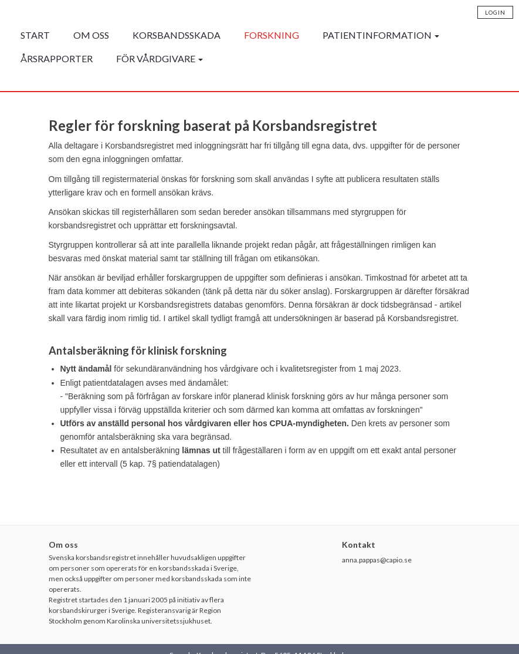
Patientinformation (381, 35)
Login (495, 12)
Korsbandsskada (177, 35)
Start (35, 35)
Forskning (271, 35)
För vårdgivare (159, 58)
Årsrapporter (57, 58)
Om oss (91, 35)
